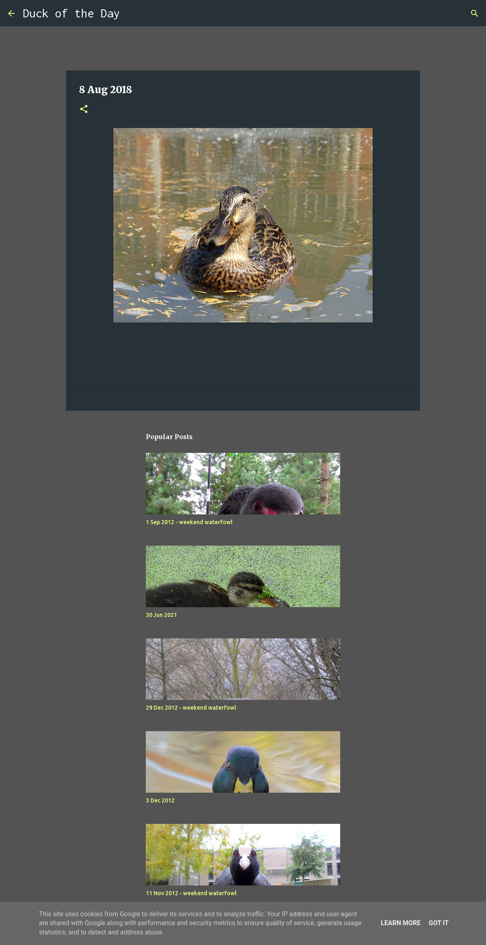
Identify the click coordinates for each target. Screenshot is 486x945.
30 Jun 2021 (161, 615)
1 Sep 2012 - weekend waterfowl (189, 522)
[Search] (131, 13)
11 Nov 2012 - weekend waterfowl (191, 893)
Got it (438, 923)
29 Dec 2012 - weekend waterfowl (191, 707)
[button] (84, 109)
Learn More (400, 923)
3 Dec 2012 (160, 800)
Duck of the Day (71, 13)
